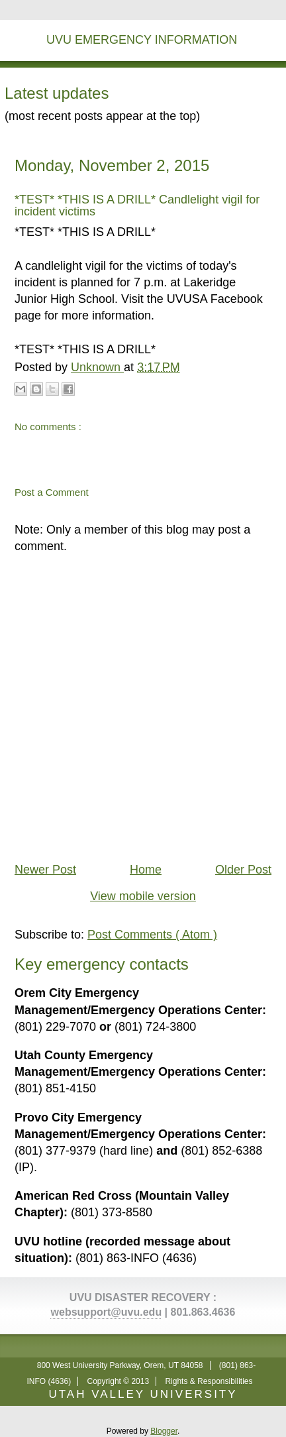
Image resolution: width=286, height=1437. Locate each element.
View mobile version (143, 896)
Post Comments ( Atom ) (152, 934)
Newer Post (45, 869)
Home (146, 869)
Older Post (243, 869)
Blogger (163, 1431)
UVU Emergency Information (141, 39)
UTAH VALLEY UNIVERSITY (142, 1394)
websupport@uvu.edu (106, 1312)
